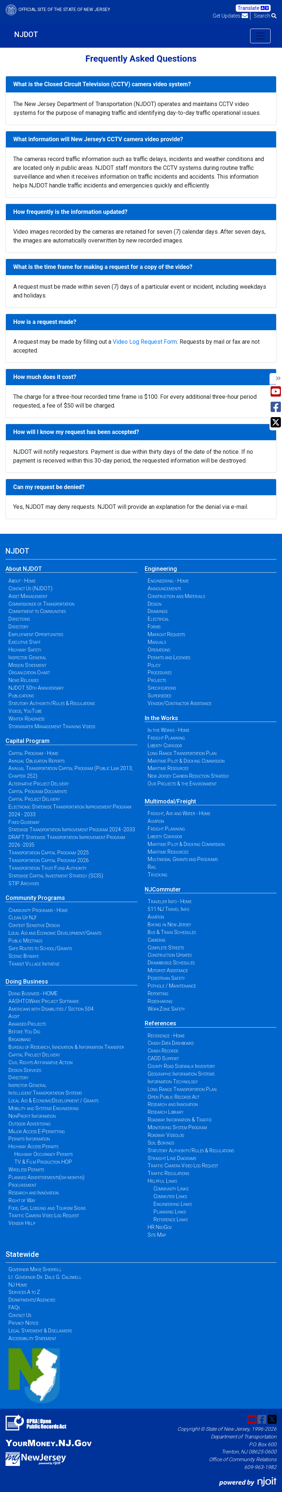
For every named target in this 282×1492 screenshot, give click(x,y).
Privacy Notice (23, 1323)
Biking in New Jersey (169, 924)
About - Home (22, 581)
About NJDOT (24, 568)
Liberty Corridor (165, 745)
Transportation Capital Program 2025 (48, 853)
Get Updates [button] (230, 16)
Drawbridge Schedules (171, 963)
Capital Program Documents (37, 791)
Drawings (157, 611)
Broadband (19, 1039)
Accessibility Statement (32, 1338)
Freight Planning (166, 738)
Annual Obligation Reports (36, 761)
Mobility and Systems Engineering (43, 1108)
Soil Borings (161, 1143)
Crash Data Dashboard (171, 1043)
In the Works (161, 718)
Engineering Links (172, 1204)
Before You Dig (24, 1032)
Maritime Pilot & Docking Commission (186, 761)
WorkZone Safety (166, 1009)
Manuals (157, 642)
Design (155, 604)
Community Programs (35, 897)
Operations (159, 650)
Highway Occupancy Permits (43, 1154)
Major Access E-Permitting (36, 1131)
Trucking (157, 875)
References (160, 1023)
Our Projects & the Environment (182, 784)
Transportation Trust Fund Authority (47, 868)
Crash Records (163, 1051)
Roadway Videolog (166, 1135)
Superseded (159, 695)
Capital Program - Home (33, 753)
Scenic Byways (23, 956)
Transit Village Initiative (33, 964)
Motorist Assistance (168, 970)
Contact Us (19, 1315)
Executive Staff (24, 642)
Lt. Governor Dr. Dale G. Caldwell (45, 1277)
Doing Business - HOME (33, 993)
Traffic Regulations (168, 1173)
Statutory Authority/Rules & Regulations (51, 703)
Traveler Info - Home (170, 901)
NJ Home (17, 1285)
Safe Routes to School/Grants (40, 948)
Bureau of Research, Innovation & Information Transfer (66, 1047)
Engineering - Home (168, 581)
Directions (19, 619)
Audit (13, 1016)
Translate (253, 8)
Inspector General (27, 657)
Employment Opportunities (35, 634)
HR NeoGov (160, 1227)
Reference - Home (166, 1036)
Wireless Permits (26, 1169)
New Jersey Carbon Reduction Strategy (188, 776)
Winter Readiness (26, 719)
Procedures (159, 672)
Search (265, 16)
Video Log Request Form (145, 341)
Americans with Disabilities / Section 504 (51, 1009)
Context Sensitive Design (34, 925)
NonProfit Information (32, 1116)
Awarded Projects (27, 1024)
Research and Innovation (33, 1193)
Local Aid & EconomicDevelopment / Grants (53, 1101)
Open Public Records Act (173, 1097)
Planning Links (169, 1212)
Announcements (164, 588)
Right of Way (22, 1200)
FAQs (14, 1307)
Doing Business (27, 981)
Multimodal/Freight (170, 801)
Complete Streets (166, 948)
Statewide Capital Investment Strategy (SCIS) (55, 876)
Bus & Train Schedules (172, 932)
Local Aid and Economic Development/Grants (54, 933)
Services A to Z (24, 1292)
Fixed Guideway (24, 822)
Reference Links (170, 1219)
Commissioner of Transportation (41, 604)
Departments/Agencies (31, 1300)
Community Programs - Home (38, 910)
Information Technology (173, 1081)
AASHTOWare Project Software (43, 1001)
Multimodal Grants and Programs (183, 859)
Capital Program (28, 740)
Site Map (157, 1235)
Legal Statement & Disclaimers (40, 1331)
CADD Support (163, 1058)
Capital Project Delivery (34, 799)
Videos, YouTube (25, 711)
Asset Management (27, 596)
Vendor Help (21, 1223)
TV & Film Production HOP (43, 1162)
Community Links (170, 1189)
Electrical (158, 619)
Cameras (156, 940)
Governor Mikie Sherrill (35, 1269)
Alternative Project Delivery (38, 784)
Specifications (162, 688)
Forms (154, 627)
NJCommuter (163, 889)
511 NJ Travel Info (168, 909)
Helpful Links (162, 1181)
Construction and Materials (176, 596)
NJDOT (26, 34)
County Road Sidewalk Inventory (181, 1066)
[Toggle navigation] (260, 36)
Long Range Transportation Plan (182, 753)
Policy (154, 665)
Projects (157, 680)
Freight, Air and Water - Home (179, 813)
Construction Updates (170, 955)
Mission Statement (27, 665)
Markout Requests (166, 634)
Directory (18, 627)
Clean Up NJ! (22, 917)
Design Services (24, 1070)
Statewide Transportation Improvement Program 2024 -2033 (71, 829)
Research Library (166, 1112)
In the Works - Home (168, 730)
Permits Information (29, 1139)
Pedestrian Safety (166, 978)
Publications (21, 695)
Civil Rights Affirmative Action (40, 1062)
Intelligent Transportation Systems (45, 1093)
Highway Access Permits (33, 1146)
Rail (152, 867)
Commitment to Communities (37, 611)
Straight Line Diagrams (172, 1158)
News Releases (23, 680)
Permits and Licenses (169, 657)
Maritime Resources (168, 768)
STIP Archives (23, 883)
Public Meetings (25, 941)
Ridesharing (160, 1001)
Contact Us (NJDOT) (30, 588)
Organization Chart (29, 672)
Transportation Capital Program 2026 (48, 860)
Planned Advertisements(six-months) (46, 1177)
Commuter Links (170, 1196)
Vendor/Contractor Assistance (180, 703)
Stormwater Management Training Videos (51, 726)
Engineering (161, 568)
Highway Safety (24, 650)
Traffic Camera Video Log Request (43, 1215)
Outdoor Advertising (29, 1124)
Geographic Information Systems (181, 1074)
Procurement (22, 1185)
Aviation (156, 821)
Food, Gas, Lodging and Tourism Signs (47, 1208)
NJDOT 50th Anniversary (36, 688)
